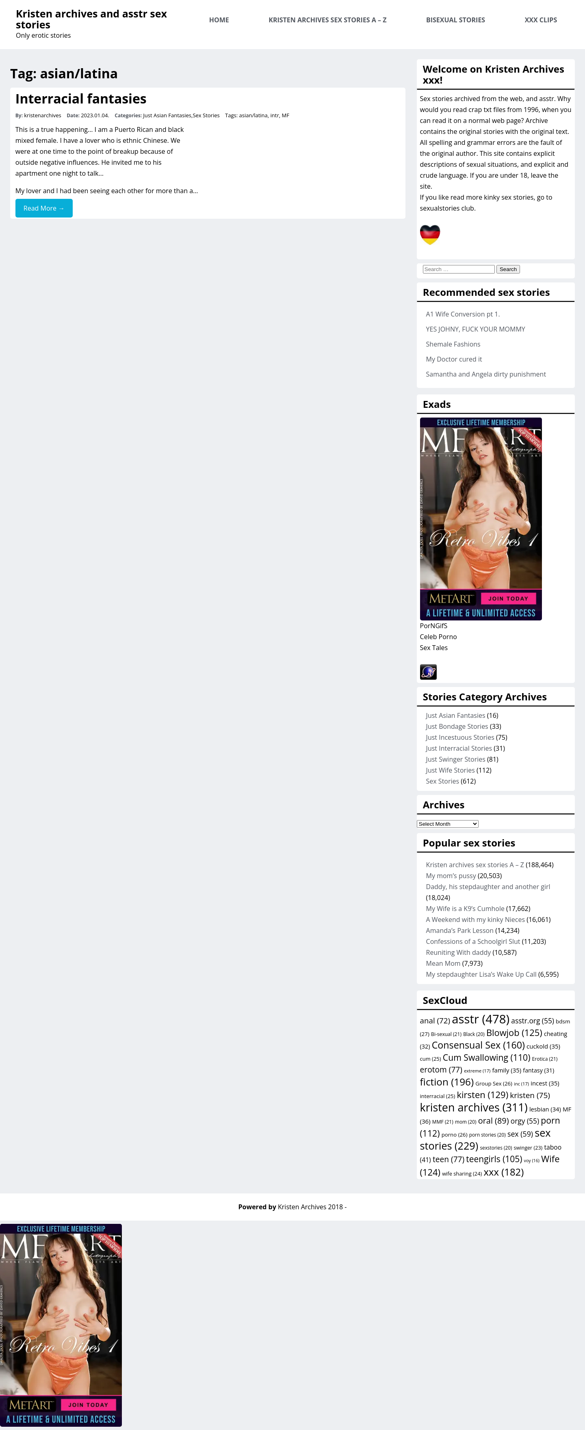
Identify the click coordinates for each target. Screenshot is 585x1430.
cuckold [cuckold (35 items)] (543, 1046)
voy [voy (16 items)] (532, 1160)
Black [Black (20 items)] (474, 1034)
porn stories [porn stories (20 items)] (487, 1134)
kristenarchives (42, 115)
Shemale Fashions (453, 344)
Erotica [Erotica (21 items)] (545, 1058)
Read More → (44, 208)
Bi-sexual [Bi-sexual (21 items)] (446, 1034)
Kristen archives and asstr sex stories (91, 18)
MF (285, 115)
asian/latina (253, 115)
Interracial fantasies (81, 98)
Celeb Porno (438, 636)
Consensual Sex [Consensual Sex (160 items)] (478, 1044)
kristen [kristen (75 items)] (530, 1095)
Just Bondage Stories (457, 726)
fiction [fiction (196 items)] (447, 1081)
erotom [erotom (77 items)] (441, 1069)
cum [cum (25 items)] (430, 1058)
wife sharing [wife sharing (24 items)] (462, 1173)
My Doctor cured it (454, 359)
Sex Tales (434, 647)
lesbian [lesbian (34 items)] (545, 1109)
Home (219, 19)
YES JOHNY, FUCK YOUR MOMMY (475, 329)
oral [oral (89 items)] (493, 1120)
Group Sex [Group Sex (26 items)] (493, 1083)
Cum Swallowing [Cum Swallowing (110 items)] (487, 1057)
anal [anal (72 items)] (435, 1020)
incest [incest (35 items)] (545, 1083)
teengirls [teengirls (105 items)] (494, 1159)
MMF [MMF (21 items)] (442, 1121)
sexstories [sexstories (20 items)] (496, 1147)
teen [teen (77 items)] (448, 1159)
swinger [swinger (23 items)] (528, 1147)
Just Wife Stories (450, 770)
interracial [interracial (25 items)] (437, 1096)
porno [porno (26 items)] (455, 1134)
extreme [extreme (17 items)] (477, 1071)
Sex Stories (206, 115)
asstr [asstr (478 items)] (480, 1019)
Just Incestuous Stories (460, 737)
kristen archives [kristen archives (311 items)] (474, 1107)
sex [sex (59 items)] (520, 1134)
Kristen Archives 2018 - (312, 1206)
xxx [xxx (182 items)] (503, 1171)
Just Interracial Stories (459, 748)
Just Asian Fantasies (167, 115)
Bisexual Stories (455, 19)
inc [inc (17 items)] (521, 1084)
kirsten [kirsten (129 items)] (483, 1094)
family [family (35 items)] (506, 1070)
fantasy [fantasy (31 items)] (538, 1070)
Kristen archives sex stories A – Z (327, 19)
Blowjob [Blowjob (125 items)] (514, 1032)
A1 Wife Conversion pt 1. (463, 314)
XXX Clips (541, 19)
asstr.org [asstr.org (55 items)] (532, 1020)
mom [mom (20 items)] (466, 1121)
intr (275, 115)
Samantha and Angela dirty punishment (486, 374)
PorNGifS (434, 625)
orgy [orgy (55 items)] (525, 1121)
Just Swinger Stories (455, 759)
